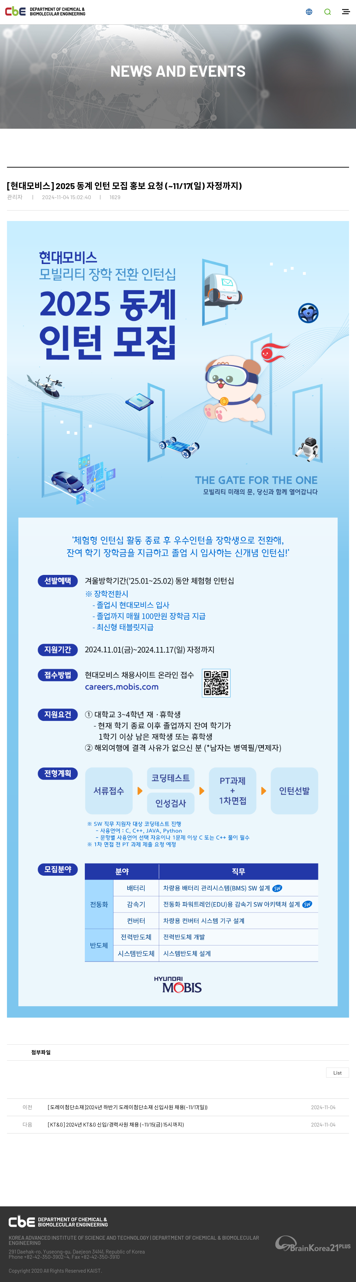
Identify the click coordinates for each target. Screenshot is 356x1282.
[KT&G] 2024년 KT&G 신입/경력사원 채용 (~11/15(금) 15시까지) (116, 1124)
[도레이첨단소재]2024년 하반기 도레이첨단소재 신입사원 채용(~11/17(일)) (127, 1107)
